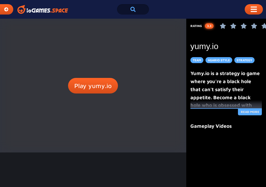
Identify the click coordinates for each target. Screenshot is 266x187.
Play (93, 85)
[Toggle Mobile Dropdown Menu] (254, 9)
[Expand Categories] (6, 9)
